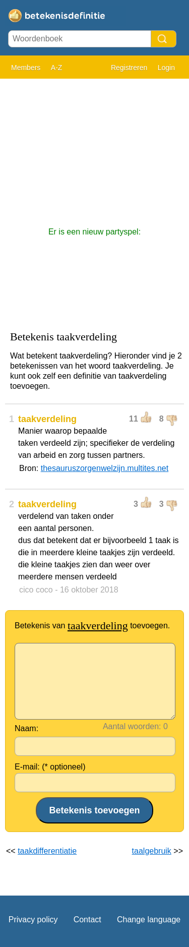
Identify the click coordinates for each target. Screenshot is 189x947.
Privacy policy (33, 919)
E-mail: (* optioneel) (50, 766)
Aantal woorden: (132, 726)
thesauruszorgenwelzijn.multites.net (104, 468)
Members (25, 68)
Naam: (26, 728)
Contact (87, 919)
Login (166, 68)
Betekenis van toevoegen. (92, 625)
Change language (148, 919)
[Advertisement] (94, 148)
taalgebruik (151, 851)
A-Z (56, 68)
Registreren (129, 68)
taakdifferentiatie (47, 851)
